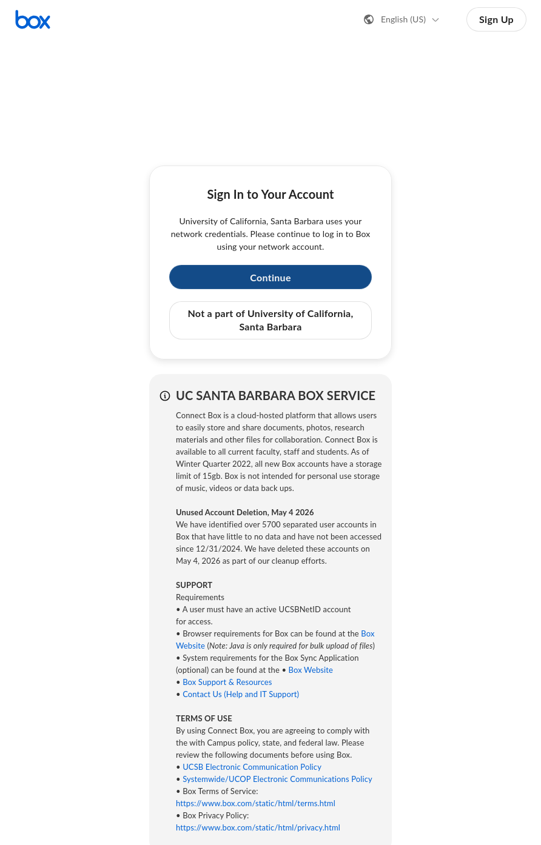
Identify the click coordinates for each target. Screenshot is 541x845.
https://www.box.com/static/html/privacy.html (258, 827)
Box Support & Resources (227, 682)
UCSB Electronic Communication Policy (252, 767)
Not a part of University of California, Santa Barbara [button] (270, 319)
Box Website (311, 670)
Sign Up (496, 19)
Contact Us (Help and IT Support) (241, 694)
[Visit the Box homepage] (33, 19)
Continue (270, 277)
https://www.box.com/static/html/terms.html (255, 803)
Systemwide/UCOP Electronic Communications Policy (277, 779)
